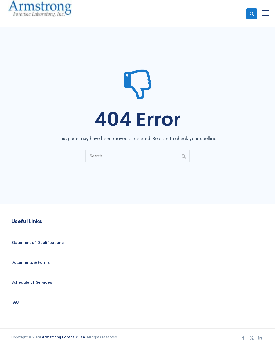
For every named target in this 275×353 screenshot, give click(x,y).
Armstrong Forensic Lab (63, 337)
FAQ (15, 302)
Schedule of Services (31, 282)
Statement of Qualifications (37, 242)
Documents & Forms (30, 262)
